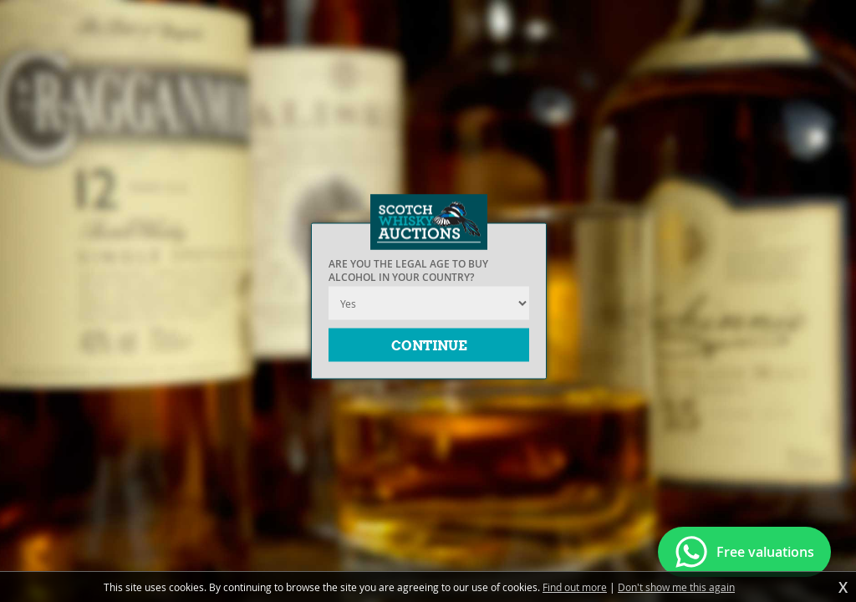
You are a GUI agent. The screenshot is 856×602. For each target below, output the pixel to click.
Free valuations (765, 552)
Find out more (575, 587)
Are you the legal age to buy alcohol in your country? (408, 271)
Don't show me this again (676, 587)
